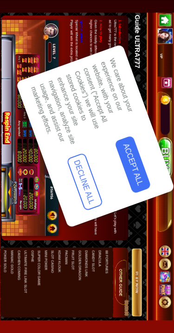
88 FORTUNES (106, 261)
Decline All (28, 271)
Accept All (28, 211)
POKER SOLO (5, 261)
